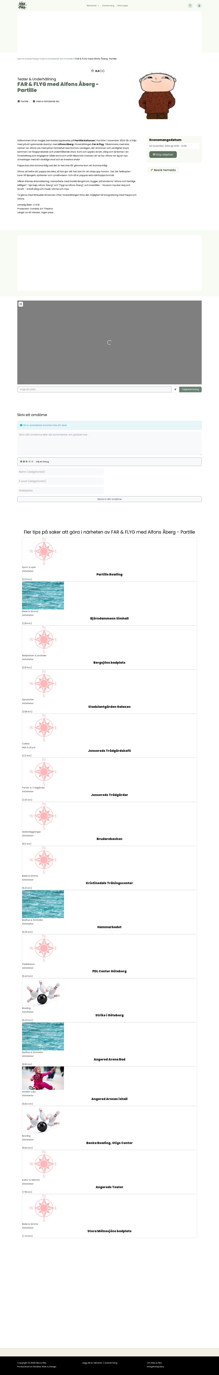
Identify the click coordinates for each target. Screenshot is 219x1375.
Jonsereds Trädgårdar (109, 795)
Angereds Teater (109, 1187)
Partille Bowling (109, 574)
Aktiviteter (92, 6)
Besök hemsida (163, 170)
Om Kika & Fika (154, 1362)
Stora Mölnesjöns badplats (109, 1231)
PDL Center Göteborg (109, 971)
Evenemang (108, 6)
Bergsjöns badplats (109, 662)
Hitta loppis (122, 6)
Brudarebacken (109, 839)
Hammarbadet (109, 927)
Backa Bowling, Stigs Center (109, 1143)
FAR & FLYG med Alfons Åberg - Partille (58, 87)
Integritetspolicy (155, 1366)
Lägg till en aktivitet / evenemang (99, 1362)
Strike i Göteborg (109, 1015)
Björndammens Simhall (109, 618)
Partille (69, 58)
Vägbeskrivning (190, 389)
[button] (121, 94)
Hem (19, 58)
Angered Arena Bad (109, 1059)
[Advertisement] (109, 31)
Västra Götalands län (51, 58)
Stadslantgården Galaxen (109, 707)
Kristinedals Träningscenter (109, 883)
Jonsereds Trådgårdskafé (109, 751)
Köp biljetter (163, 154)
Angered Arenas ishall (109, 1099)
